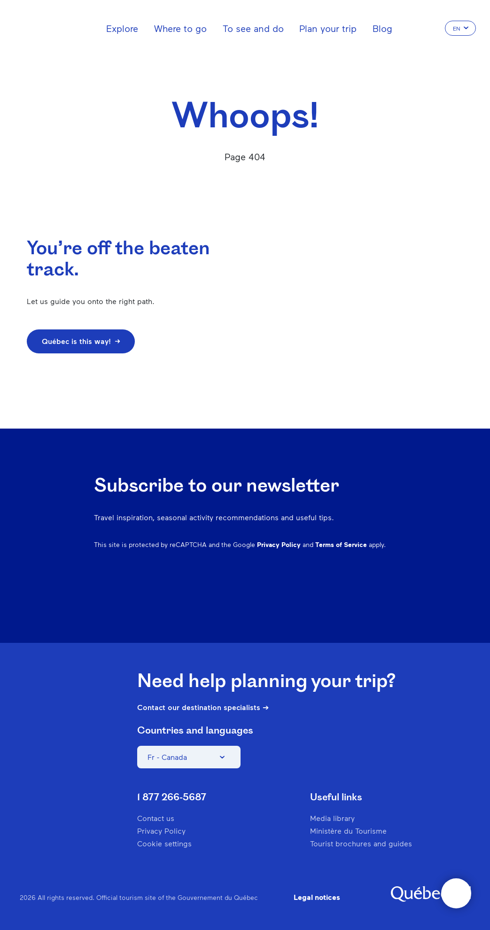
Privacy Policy (279, 544)
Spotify (340, 590)
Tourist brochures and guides (361, 843)
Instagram (291, 590)
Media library (332, 817)
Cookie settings (164, 843)
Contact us (155, 817)
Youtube (389, 590)
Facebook (267, 590)
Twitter (365, 590)
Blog (382, 28)
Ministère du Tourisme (348, 830)
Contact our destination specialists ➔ (203, 707)
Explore (122, 28)
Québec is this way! (81, 340)
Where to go (180, 28)
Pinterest (316, 590)
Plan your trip (328, 28)
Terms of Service (341, 544)
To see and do (253, 28)
